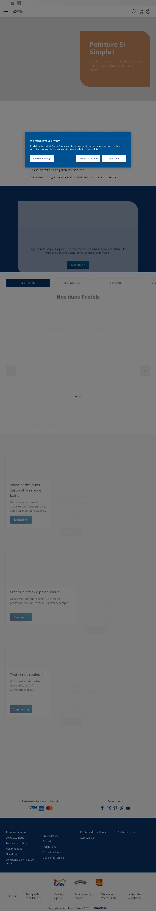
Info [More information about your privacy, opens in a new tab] (96, 149)
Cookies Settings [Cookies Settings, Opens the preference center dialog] (42, 158)
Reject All (114, 158)
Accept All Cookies (88, 158)
